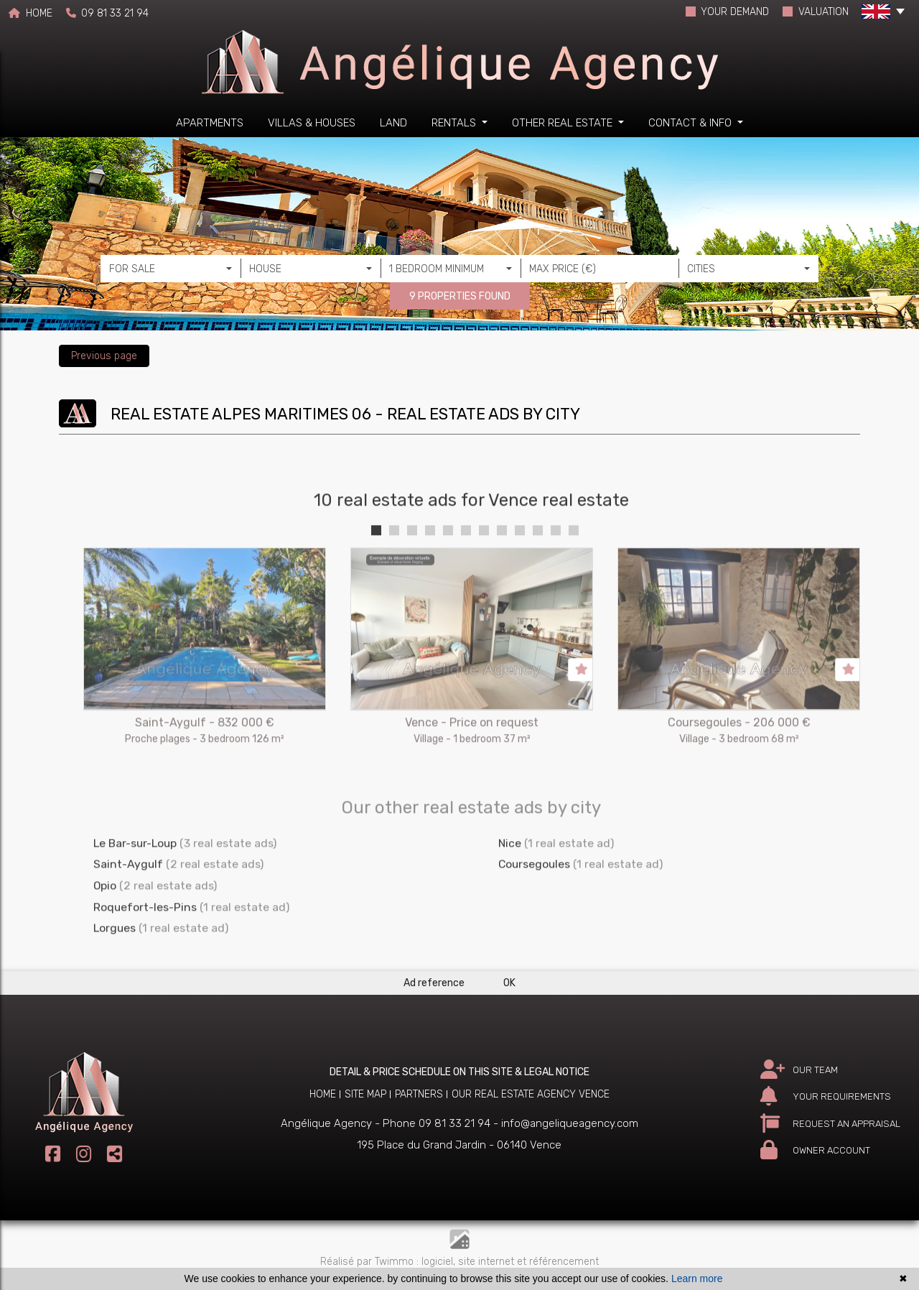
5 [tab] (448, 572)
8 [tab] (502, 572)
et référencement (558, 1262)
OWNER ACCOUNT (815, 1150)
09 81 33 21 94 (107, 13)
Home (322, 1094)
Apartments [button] (209, 122)
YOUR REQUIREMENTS (825, 1096)
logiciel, (439, 1262)
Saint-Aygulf (128, 907)
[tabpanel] (204, 703)
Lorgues (114, 971)
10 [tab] (538, 572)
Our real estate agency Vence (531, 1094)
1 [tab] (376, 572)
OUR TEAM (799, 1070)
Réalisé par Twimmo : (369, 1262)
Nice (509, 885)
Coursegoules (534, 907)
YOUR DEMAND (728, 12)
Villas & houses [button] (311, 122)
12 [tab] (574, 572)
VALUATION (816, 12)
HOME (30, 13)
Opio (104, 928)
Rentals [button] (455, 122)
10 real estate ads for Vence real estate (471, 543)
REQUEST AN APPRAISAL (830, 1123)
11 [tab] (556, 572)
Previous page (104, 356)
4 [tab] (430, 572)
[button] (883, 14)
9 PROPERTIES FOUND (459, 296)
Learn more (697, 1278)
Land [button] (393, 122)
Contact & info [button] (691, 122)
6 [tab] (466, 572)
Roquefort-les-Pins (145, 949)
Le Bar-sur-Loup (135, 885)
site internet (487, 1262)
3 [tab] (412, 572)
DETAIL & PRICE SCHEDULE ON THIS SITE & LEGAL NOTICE (459, 1072)
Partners (419, 1094)
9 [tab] (520, 572)
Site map (365, 1094)
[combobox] (171, 268)
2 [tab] (394, 572)
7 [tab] (484, 572)
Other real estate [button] (563, 122)
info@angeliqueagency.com (569, 1123)
